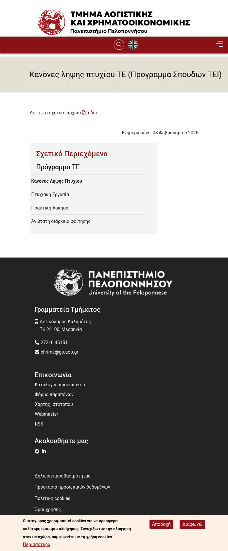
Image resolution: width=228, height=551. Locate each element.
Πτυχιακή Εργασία (50, 194)
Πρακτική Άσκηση (49, 207)
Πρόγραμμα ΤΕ (58, 167)
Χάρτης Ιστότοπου (54, 404)
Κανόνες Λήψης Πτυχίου (56, 181)
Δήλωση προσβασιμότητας (63, 475)
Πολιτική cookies (52, 498)
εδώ (92, 112)
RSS (39, 423)
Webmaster (46, 414)
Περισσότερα (36, 545)
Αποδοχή (161, 524)
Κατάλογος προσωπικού (60, 384)
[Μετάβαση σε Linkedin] (44, 451)
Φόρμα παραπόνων (54, 394)
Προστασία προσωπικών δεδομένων (72, 487)
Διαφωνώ (192, 524)
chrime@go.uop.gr (60, 352)
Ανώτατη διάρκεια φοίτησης (61, 221)
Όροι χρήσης (48, 509)
